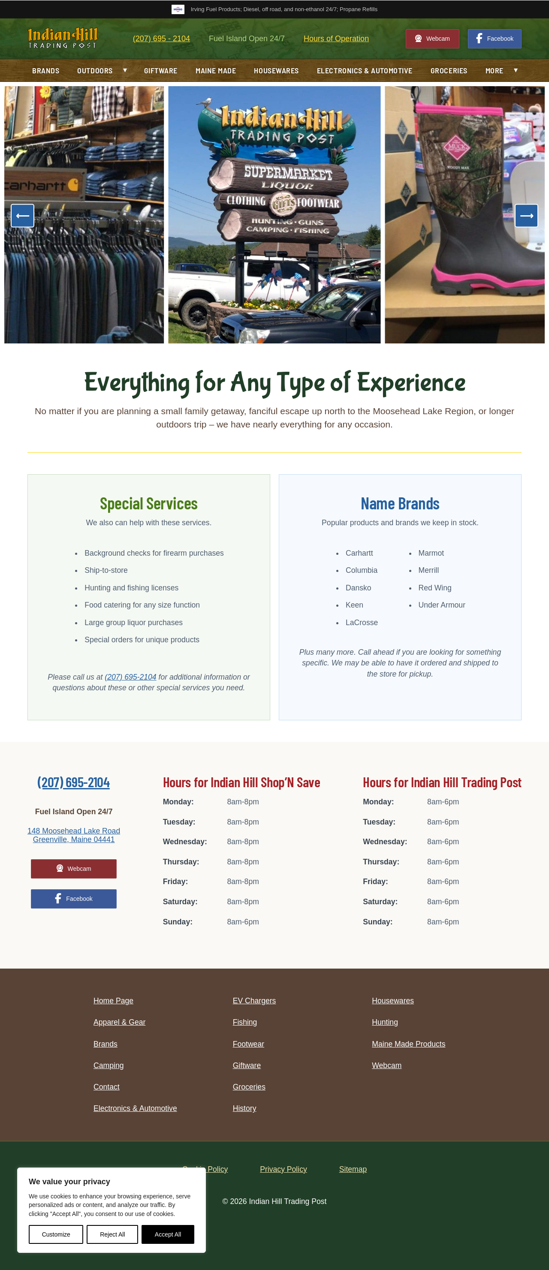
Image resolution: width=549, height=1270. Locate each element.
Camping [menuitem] (109, 1065)
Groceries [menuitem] (449, 70)
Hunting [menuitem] (385, 1022)
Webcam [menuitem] (386, 1065)
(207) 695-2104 (130, 677)
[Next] (526, 216)
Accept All (168, 1234)
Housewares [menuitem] (276, 70)
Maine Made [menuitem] (216, 70)
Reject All (112, 1234)
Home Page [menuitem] (113, 1000)
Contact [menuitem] (107, 1087)
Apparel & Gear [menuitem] (119, 1022)
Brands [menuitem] (45, 70)
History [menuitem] (244, 1108)
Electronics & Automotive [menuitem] (365, 70)
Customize (56, 1234)
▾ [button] (125, 70)
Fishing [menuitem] (245, 1022)
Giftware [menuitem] (161, 70)
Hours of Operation (336, 38)
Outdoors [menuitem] (94, 70)
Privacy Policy (283, 1169)
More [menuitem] (495, 70)
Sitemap (353, 1169)
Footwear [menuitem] (248, 1044)
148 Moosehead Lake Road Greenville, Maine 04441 (73, 835)
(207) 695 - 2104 (161, 38)
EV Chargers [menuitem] (254, 1000)
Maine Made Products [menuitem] (408, 1044)
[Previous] (22, 216)
